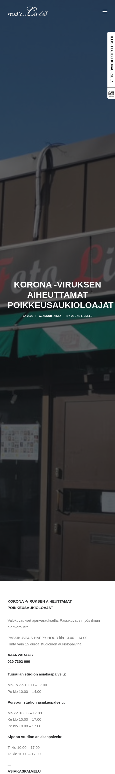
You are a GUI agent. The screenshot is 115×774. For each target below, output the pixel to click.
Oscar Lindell (81, 316)
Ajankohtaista (50, 316)
